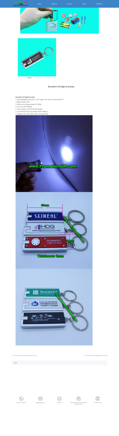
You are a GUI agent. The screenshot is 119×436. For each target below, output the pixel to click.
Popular (15, 362)
